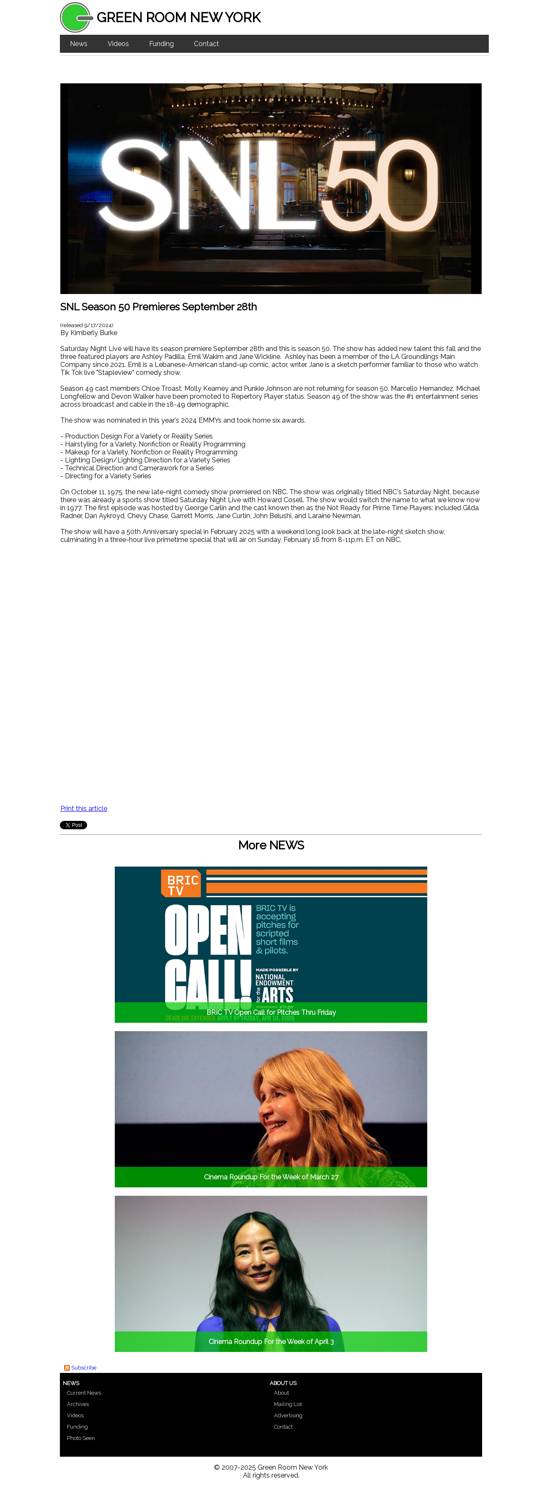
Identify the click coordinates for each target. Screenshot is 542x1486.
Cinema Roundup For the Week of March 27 (271, 1177)
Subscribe (83, 1368)
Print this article (83, 809)
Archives (78, 1404)
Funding (161, 44)
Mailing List (288, 1404)
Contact (206, 44)
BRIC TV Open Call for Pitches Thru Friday (271, 1012)
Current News (84, 1393)
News (79, 44)
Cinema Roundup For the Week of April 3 (271, 1342)
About (281, 1393)
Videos (118, 44)
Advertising (288, 1415)
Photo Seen (81, 1438)
